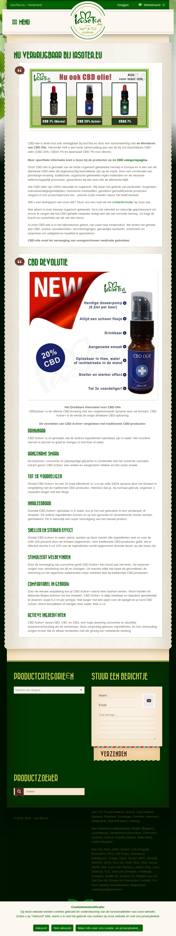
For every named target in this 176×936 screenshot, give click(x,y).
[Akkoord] (170, 919)
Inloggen (123, 5)
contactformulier (122, 202)
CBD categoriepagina (132, 160)
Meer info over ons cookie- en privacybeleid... (109, 928)
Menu (24, 22)
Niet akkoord (62, 928)
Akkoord (41, 928)
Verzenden (113, 754)
